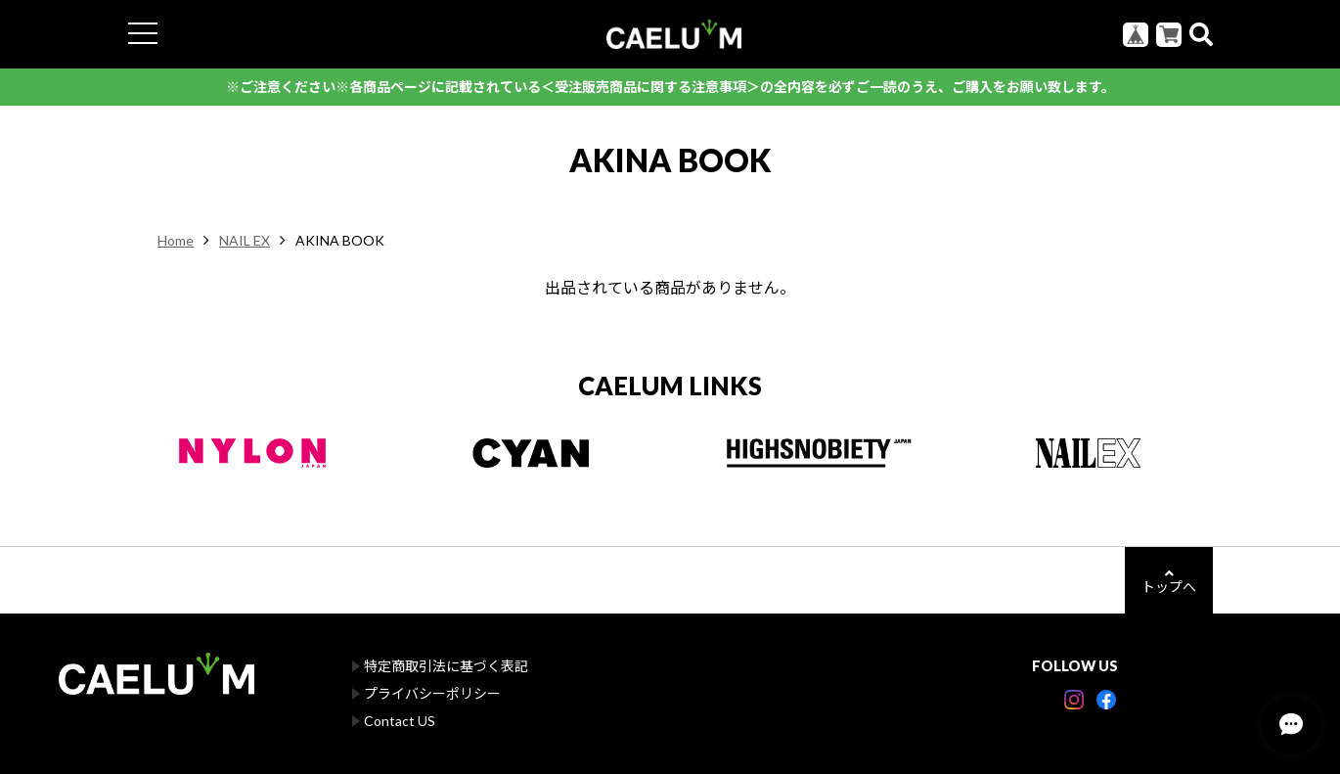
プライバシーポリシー (432, 693)
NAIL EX (244, 240)
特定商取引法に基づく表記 (446, 666)
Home (175, 240)
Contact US (399, 720)
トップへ (1168, 581)
